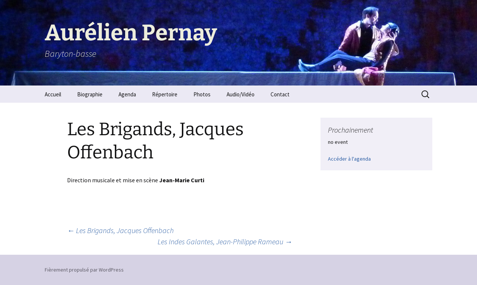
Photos (202, 94)
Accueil (53, 94)
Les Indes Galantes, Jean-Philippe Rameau (225, 241)
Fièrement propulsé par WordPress (84, 269)
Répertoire (164, 94)
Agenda (127, 94)
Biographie (89, 94)
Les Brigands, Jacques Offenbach (120, 230)
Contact (280, 94)
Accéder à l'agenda (349, 158)
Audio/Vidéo (241, 94)
